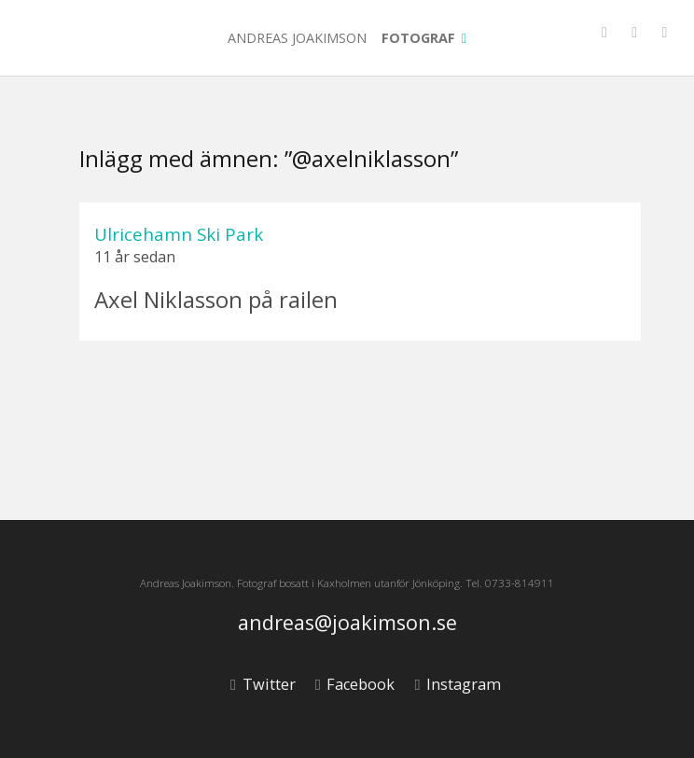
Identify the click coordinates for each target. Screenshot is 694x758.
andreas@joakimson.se (347, 623)
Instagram (457, 684)
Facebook (355, 684)
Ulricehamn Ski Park (178, 234)
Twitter (262, 684)
